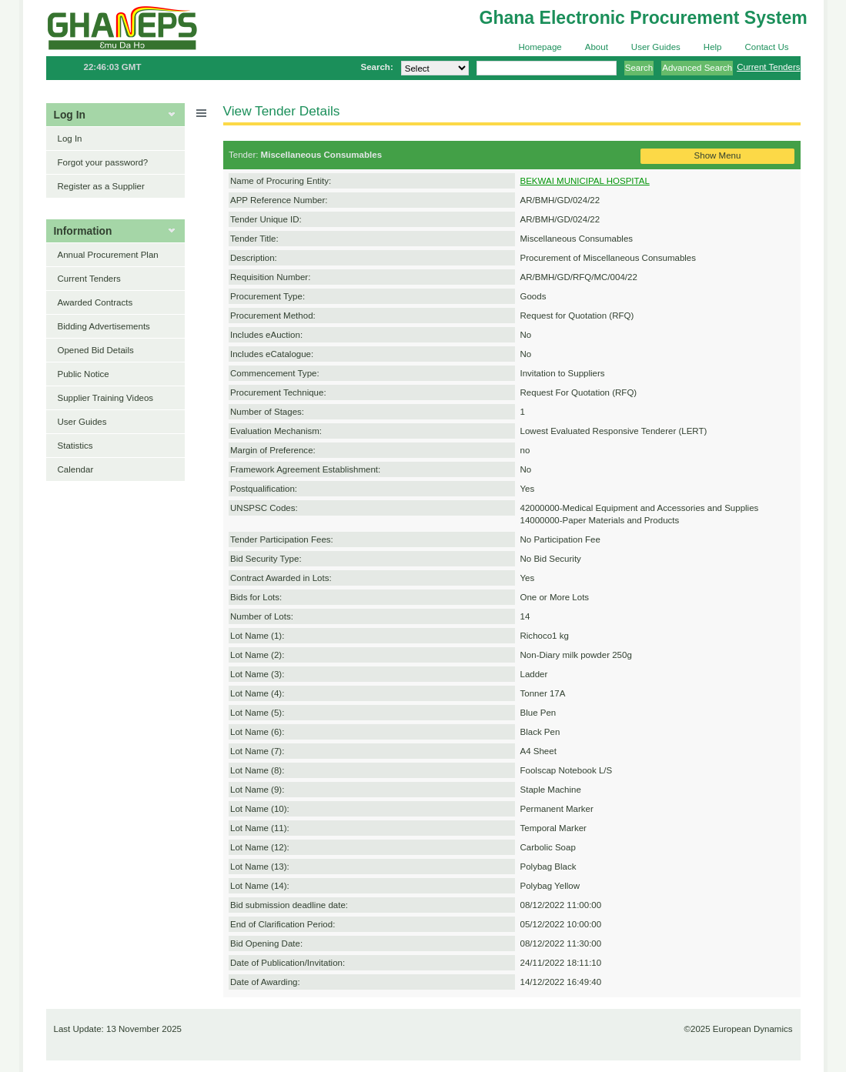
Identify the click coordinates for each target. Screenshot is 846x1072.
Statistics (75, 445)
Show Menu (717, 155)
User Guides (655, 47)
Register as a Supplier (101, 186)
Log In (70, 138)
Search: (376, 67)
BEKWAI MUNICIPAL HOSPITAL (585, 180)
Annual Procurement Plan (108, 254)
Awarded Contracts (95, 302)
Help (713, 47)
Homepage (539, 47)
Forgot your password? (103, 162)
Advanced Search (697, 67)
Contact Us (767, 47)
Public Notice (83, 374)
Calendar (76, 469)
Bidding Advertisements (104, 326)
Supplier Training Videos (106, 397)
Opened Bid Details (96, 350)
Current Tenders (768, 67)
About (596, 47)
